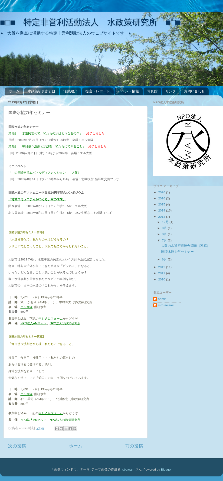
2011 (162, 273)
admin (162, 299)
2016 (162, 198)
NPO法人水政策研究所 (65, 323)
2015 (162, 204)
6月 (165, 259)
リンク (170, 91)
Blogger (166, 469)
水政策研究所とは (42, 91)
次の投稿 (17, 445)
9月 (165, 228)
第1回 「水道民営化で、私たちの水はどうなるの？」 (45, 133)
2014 (162, 210)
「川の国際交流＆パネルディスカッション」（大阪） (44, 172)
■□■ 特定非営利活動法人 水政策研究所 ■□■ (90, 22)
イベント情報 (128, 91)
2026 (162, 192)
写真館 (152, 91)
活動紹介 (70, 91)
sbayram (128, 469)
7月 (165, 240)
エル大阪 (26, 307)
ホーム (14, 91)
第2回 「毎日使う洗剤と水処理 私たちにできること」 (46, 146)
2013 (162, 216)
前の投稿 (134, 445)
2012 (162, 267)
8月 (165, 234)
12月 (166, 222)
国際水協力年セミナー (177, 252)
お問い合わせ (194, 91)
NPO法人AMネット (33, 323)
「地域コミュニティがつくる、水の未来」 (37, 199)
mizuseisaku (166, 305)
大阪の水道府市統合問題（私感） (185, 245)
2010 (162, 279)
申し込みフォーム (51, 318)
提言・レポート (97, 91)
